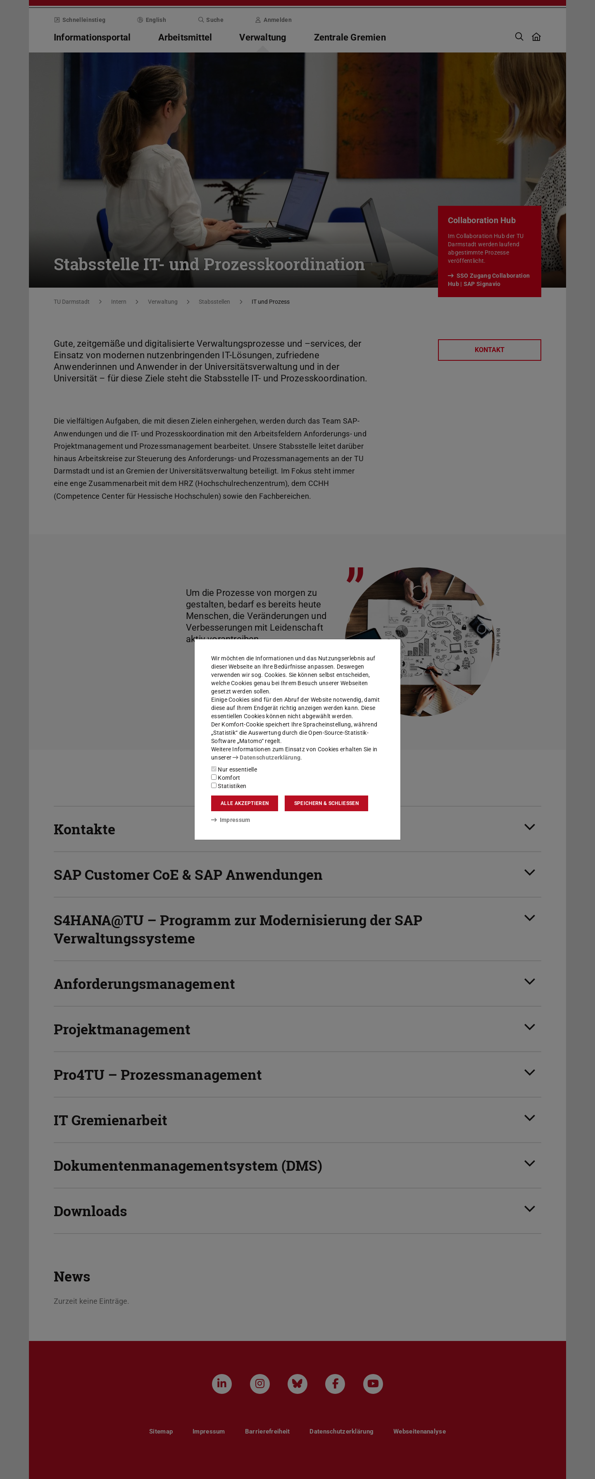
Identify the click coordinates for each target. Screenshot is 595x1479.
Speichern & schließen (326, 803)
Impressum (230, 820)
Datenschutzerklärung (266, 757)
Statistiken (229, 786)
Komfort (225, 777)
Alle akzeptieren (245, 803)
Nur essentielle (234, 769)
